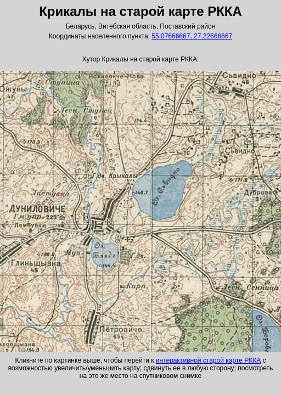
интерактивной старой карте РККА (208, 360)
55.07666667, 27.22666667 (191, 36)
